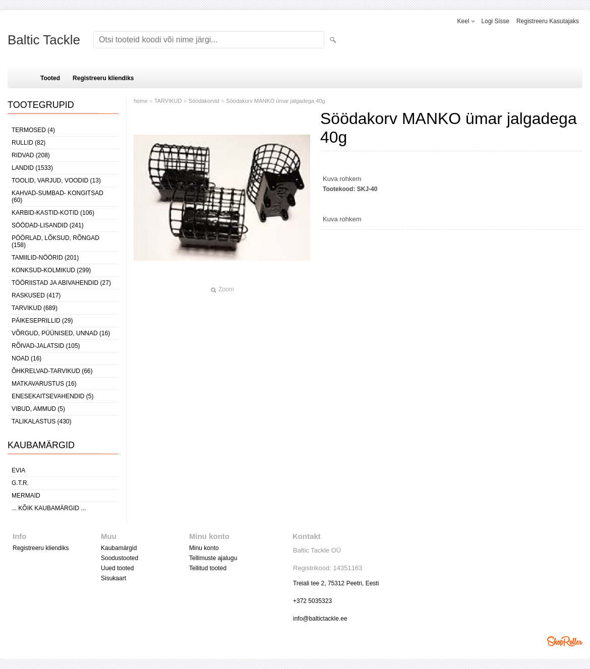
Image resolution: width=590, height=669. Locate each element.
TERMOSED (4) (33, 130)
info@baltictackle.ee (320, 618)
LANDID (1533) (32, 167)
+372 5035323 (312, 600)
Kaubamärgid (119, 548)
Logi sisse (495, 21)
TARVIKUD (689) (34, 308)
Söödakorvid (204, 101)
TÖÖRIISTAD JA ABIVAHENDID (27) (61, 282)
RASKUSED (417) (36, 295)
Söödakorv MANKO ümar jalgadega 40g (275, 101)
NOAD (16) (26, 358)
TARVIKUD (168, 101)
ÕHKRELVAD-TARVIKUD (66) (52, 371)
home (141, 101)
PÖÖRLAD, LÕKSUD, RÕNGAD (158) (55, 241)
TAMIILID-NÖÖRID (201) (45, 257)
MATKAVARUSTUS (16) (44, 383)
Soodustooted (119, 558)
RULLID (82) (28, 142)
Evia (18, 470)
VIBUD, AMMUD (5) (38, 408)
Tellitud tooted (207, 568)
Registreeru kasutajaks (547, 21)
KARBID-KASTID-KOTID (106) (53, 212)
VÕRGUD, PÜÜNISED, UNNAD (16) (61, 333)
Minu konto (204, 548)
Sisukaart (113, 578)
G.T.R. (20, 482)
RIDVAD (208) (31, 155)
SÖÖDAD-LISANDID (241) (48, 225)
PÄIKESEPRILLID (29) (42, 320)
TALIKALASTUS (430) (42, 421)
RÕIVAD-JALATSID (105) (46, 345)
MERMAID (26, 495)
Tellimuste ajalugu (213, 558)
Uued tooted (117, 568)
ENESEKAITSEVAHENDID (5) (52, 396)
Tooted (50, 78)
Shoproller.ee (564, 641)
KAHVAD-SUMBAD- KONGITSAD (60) (57, 197)
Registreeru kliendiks (103, 78)
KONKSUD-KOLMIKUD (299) (51, 270)
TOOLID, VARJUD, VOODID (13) (56, 180)
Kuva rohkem (342, 179)
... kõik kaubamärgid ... (49, 508)
